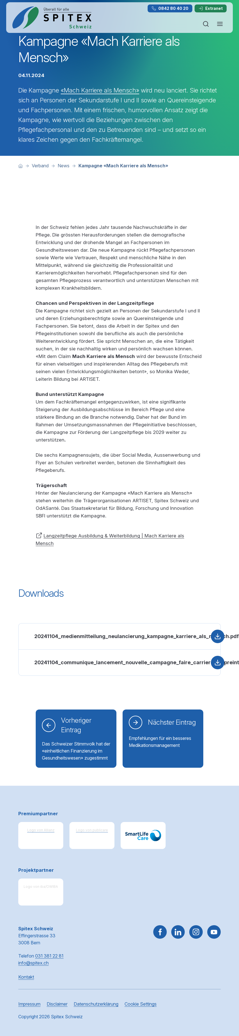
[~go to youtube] (214, 932)
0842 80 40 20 (170, 8)
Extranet (211, 8)
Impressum (29, 1004)
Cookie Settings (141, 1004)
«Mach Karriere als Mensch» (100, 90)
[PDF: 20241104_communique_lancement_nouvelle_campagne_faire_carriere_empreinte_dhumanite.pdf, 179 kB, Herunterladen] (119, 662)
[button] (222, 1000)
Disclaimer (57, 1004)
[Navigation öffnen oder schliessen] (220, 24)
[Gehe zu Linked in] (178, 932)
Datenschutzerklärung (96, 1004)
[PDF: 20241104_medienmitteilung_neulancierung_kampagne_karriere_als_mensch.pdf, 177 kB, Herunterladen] (119, 636)
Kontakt (26, 977)
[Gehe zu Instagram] (196, 932)
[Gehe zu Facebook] (160, 932)
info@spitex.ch (33, 963)
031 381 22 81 (49, 956)
